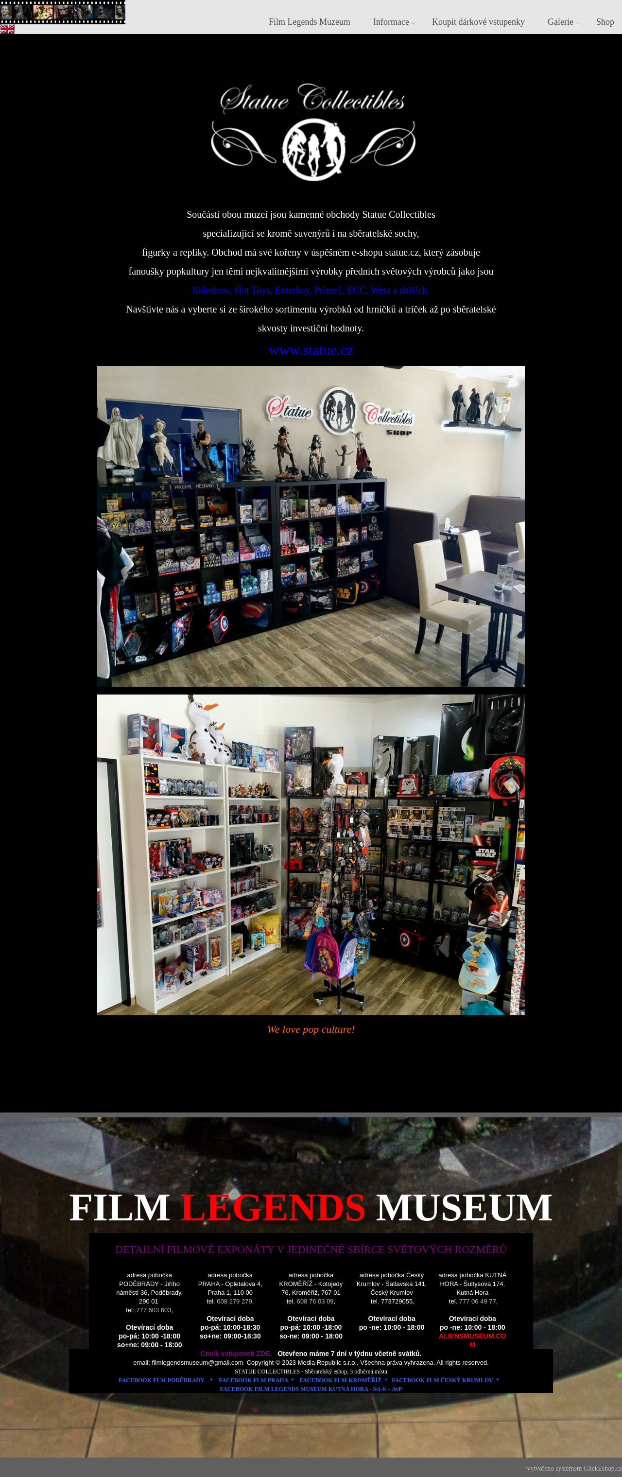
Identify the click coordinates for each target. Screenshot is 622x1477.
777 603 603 (153, 1310)
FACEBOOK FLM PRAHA (253, 1380)
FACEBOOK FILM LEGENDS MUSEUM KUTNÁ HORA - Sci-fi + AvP (311, 1389)
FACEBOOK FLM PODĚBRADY (161, 1380)
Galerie (560, 22)
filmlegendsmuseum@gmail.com (199, 1362)
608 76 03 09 (315, 1301)
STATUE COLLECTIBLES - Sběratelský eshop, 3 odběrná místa (311, 1371)
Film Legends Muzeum (309, 22)
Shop (605, 22)
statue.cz (401, 252)
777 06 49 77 (477, 1301)
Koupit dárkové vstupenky (478, 22)
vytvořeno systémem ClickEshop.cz (574, 1468)
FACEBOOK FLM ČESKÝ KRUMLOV (442, 1380)
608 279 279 (234, 1301)
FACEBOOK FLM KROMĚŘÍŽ (340, 1380)
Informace (391, 22)
